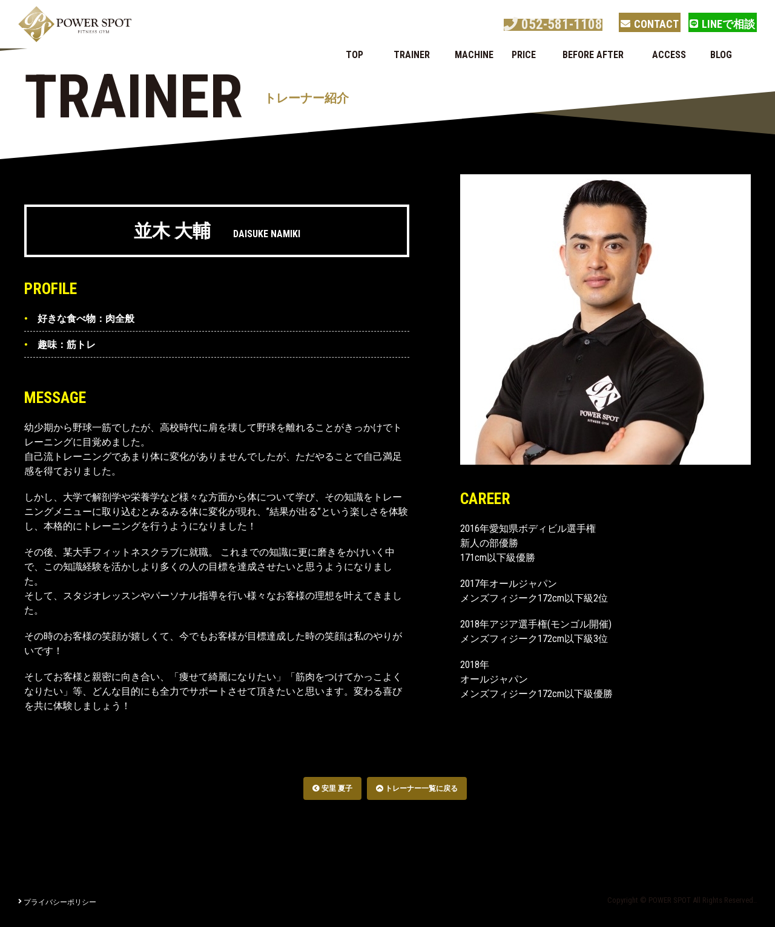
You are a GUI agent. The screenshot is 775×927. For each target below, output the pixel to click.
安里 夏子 (332, 788)
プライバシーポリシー (57, 902)
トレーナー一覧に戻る (417, 788)
